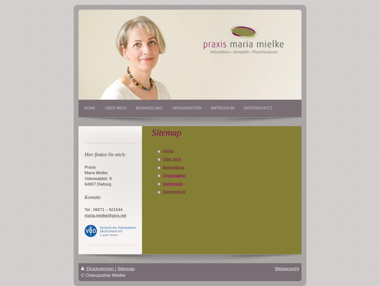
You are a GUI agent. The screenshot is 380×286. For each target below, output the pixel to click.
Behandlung (174, 167)
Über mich (172, 159)
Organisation (174, 175)
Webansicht (287, 268)
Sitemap (126, 268)
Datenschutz (174, 191)
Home (168, 151)
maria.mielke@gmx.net (105, 215)
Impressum (173, 183)
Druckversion (98, 268)
